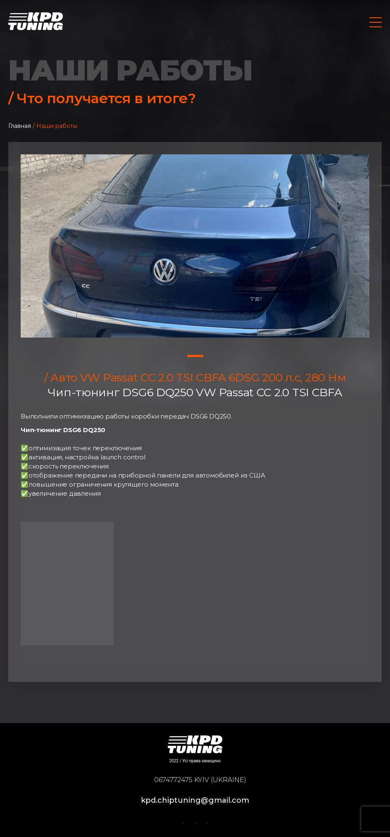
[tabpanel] (195, 246)
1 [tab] (195, 356)
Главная (19, 126)
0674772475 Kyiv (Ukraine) (200, 780)
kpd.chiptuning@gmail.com (195, 800)
